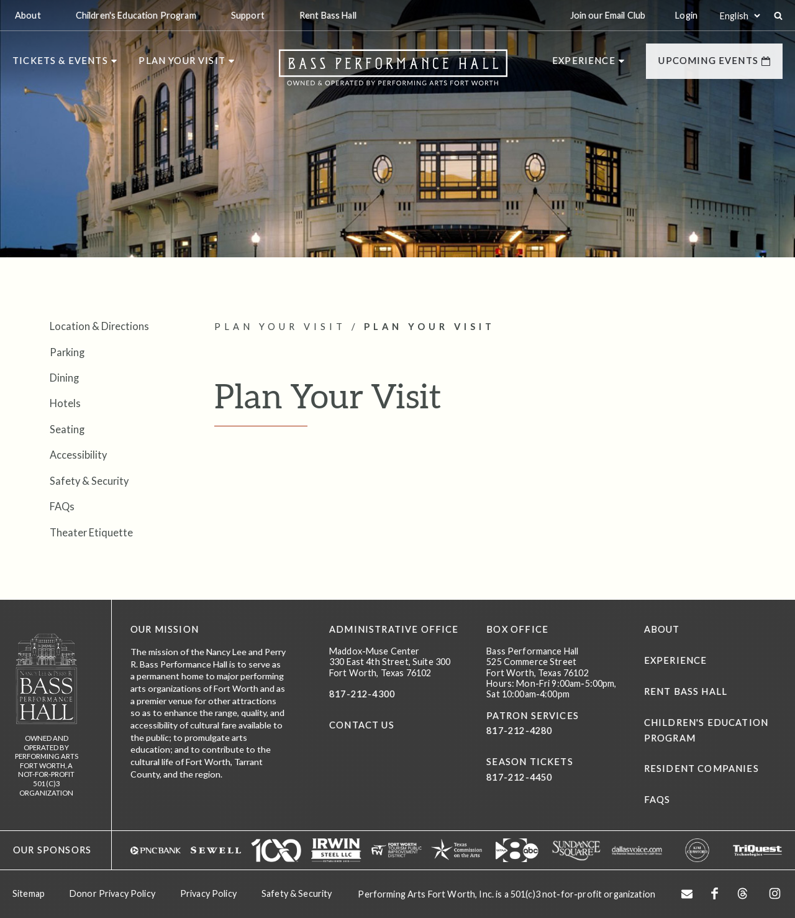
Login (686, 15)
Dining (64, 377)
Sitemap (28, 893)
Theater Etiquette (91, 532)
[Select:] (739, 16)
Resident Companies (701, 768)
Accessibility (78, 455)
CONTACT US (361, 725)
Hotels (65, 403)
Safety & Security (89, 481)
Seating (67, 429)
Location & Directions (99, 326)
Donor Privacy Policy (112, 893)
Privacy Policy (208, 893)
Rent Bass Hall (685, 691)
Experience (675, 660)
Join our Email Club (608, 15)
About (662, 629)
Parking (67, 352)
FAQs (62, 506)
